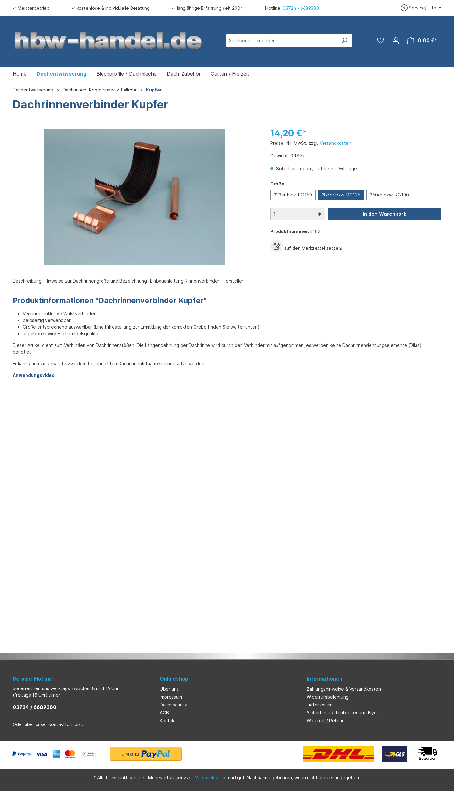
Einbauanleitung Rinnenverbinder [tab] (184, 281)
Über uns (169, 689)
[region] (135, 197)
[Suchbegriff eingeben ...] (281, 40)
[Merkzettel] (380, 40)
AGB (164, 712)
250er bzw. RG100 (389, 194)
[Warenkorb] (422, 40)
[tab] (27, 281)
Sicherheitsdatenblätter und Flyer (342, 712)
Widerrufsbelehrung (328, 697)
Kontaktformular (65, 724)
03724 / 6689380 (301, 8)
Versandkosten (335, 143)
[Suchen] (344, 40)
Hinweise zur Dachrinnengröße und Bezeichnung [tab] (96, 281)
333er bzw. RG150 (293, 194)
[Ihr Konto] (395, 40)
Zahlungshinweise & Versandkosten (344, 689)
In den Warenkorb (385, 214)
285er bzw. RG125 (341, 194)
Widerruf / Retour (325, 720)
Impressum (171, 697)
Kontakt (168, 720)
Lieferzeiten (320, 704)
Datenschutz (173, 704)
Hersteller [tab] (233, 281)
